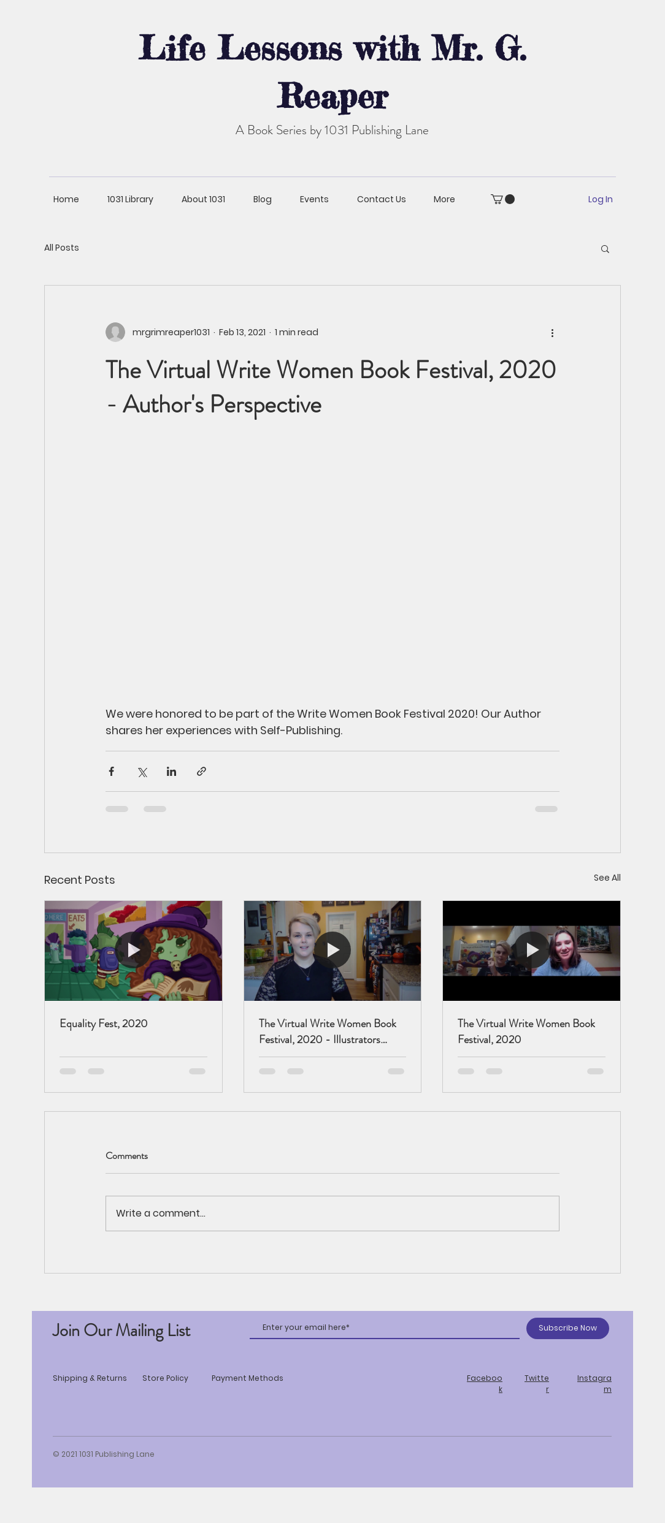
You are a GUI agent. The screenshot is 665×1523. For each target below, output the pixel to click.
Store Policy (165, 1378)
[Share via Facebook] (111, 771)
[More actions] (552, 332)
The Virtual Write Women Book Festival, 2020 (526, 1031)
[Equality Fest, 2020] (133, 950)
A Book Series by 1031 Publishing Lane (332, 130)
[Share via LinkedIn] (171, 771)
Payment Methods (247, 1378)
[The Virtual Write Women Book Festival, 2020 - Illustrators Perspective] (332, 950)
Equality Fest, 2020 (104, 1023)
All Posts (61, 248)
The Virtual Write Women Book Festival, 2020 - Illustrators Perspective (327, 1031)
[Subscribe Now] (567, 1328)
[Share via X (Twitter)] (141, 771)
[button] (503, 199)
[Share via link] (201, 771)
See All (607, 878)
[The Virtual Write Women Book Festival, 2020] (531, 950)
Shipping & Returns (90, 1378)
